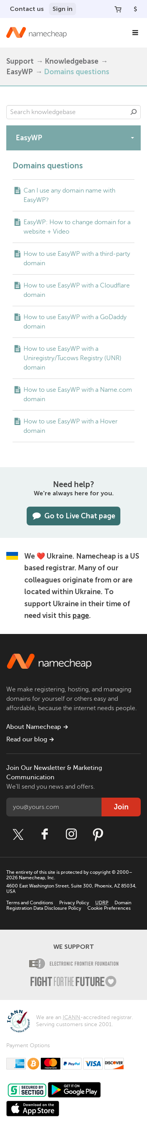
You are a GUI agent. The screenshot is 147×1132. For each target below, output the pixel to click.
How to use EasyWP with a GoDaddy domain (75, 322)
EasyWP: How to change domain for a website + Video (77, 227)
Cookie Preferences (109, 908)
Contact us (27, 8)
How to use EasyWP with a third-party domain (77, 258)
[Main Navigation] (135, 32)
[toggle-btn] (132, 137)
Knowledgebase (71, 61)
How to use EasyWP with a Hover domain (71, 426)
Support (20, 61)
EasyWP (19, 72)
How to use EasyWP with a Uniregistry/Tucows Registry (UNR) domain (73, 358)
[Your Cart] (118, 9)
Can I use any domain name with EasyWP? (69, 195)
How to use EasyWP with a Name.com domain (78, 394)
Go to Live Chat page (73, 516)
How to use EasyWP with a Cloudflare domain (77, 290)
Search (134, 112)
